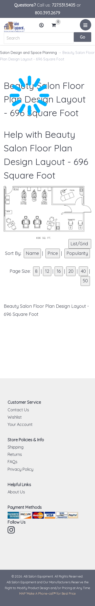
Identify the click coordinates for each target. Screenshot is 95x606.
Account (43, 27)
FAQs (12, 461)
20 (71, 271)
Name (32, 253)
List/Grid (79, 244)
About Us (16, 491)
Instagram (12, 530)
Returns (15, 454)
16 (59, 271)
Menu (86, 26)
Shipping (15, 447)
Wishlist (15, 417)
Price (53, 253)
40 (83, 271)
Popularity (77, 253)
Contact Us (18, 409)
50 (85, 281)
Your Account (20, 424)
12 (47, 271)
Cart (56, 25)
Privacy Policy (20, 469)
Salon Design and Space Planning (28, 52)
